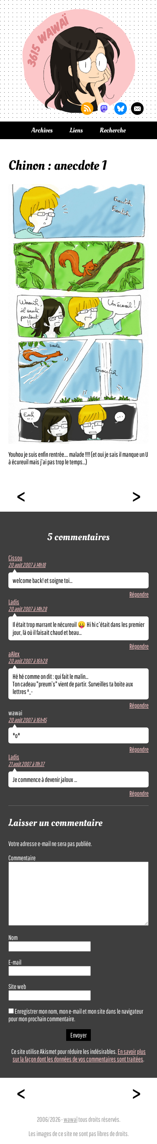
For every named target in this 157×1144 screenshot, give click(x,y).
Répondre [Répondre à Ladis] (139, 646)
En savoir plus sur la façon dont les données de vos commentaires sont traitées (79, 1055)
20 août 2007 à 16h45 (27, 720)
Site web (17, 986)
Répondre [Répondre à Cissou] (139, 594)
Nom (13, 937)
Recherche (113, 130)
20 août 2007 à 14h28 (27, 609)
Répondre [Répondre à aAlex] (139, 705)
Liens (76, 130)
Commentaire (22, 858)
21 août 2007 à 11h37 (26, 764)
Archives (42, 130)
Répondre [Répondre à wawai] (139, 749)
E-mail (14, 962)
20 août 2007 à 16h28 (27, 660)
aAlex (14, 653)
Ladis (13, 602)
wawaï (70, 1119)
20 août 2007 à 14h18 (27, 565)
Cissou (15, 558)
